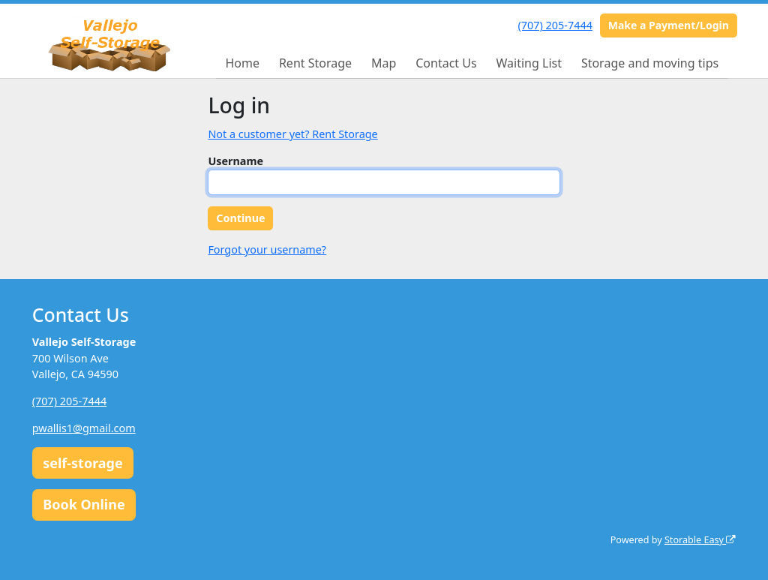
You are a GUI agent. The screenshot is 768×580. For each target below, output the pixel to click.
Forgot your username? (267, 249)
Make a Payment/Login (668, 25)
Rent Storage (315, 63)
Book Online (83, 504)
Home (242, 63)
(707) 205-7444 (555, 25)
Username (235, 161)
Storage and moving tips (649, 63)
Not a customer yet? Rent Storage (292, 134)
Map (383, 63)
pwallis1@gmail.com (84, 428)
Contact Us (446, 63)
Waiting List (529, 63)
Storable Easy (700, 539)
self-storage (83, 463)
